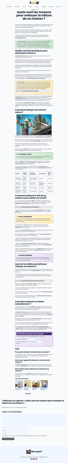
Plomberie (44, 6)
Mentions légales (43, 457)
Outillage (36, 6)
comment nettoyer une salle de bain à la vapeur (25, 100)
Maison (29, 6)
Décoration (9, 6)
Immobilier (51, 6)
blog (26, 457)
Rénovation (58, 6)
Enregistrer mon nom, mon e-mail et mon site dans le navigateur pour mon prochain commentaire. (25, 435)
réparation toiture (24, 31)
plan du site (30, 457)
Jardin (24, 6)
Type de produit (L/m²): (21, 341)
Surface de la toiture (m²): (22, 339)
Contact (36, 457)
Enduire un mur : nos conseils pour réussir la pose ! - (16, 407)
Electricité (17, 6)
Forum (22, 457)
